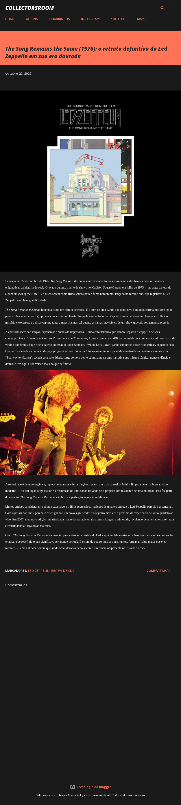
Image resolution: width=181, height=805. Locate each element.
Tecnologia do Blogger (90, 787)
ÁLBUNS (32, 19)
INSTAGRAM (90, 19)
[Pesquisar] (162, 8)
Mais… (142, 19)
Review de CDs (62, 570)
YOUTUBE (118, 19)
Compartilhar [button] (158, 570)
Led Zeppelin (38, 570)
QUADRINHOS (59, 19)
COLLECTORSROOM (29, 7)
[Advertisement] (90, 734)
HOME (10, 19)
